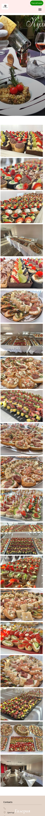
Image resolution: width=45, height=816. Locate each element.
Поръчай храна (36, 3)
